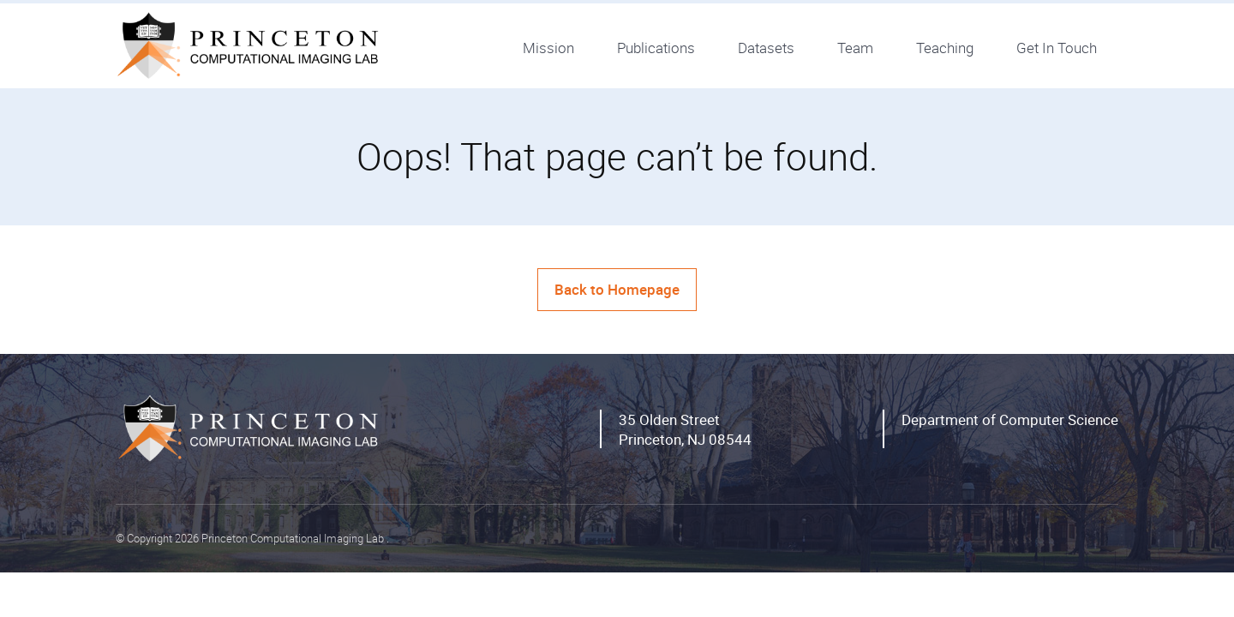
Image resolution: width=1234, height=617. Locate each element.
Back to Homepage (617, 289)
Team (855, 47)
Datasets (766, 47)
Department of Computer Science (1010, 419)
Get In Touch (1056, 47)
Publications (656, 47)
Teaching (944, 47)
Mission (548, 47)
